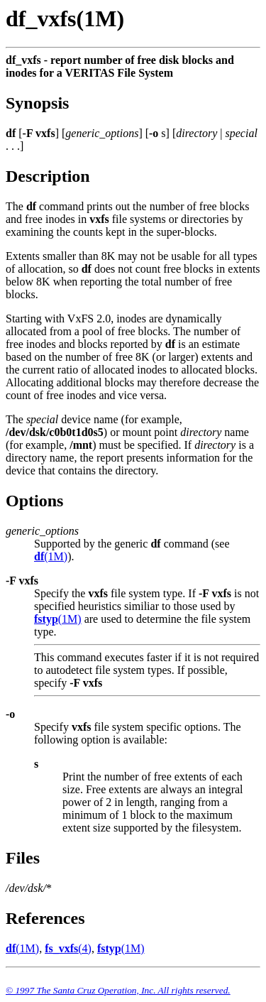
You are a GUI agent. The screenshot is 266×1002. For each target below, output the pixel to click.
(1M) (50, 556)
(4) (68, 948)
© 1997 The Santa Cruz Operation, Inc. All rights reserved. (118, 990)
